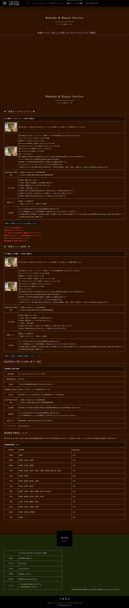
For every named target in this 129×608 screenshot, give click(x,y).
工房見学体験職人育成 (91, 3)
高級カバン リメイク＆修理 (74, 3)
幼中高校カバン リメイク (56, 3)
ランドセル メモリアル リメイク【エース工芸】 (62, 602)
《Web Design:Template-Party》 (64, 605)
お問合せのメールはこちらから (28, 579)
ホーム (27, 3)
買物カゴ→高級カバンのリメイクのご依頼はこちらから (21, 223)
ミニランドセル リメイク (39, 3)
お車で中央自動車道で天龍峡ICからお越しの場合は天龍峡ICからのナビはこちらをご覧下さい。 (96, 589)
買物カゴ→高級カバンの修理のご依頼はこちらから (20, 355)
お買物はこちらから (25, 574)
